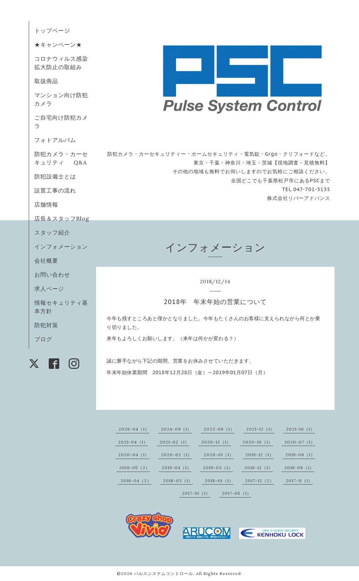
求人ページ (49, 288)
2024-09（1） (176, 429)
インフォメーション (61, 246)
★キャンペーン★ (58, 44)
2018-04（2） (136, 480)
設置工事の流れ (55, 190)
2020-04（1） (133, 454)
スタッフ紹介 (52, 232)
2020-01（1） (219, 454)
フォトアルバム (55, 139)
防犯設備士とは (55, 176)
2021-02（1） (174, 442)
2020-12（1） (216, 442)
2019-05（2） (134, 467)
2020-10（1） (258, 442)
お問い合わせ (52, 274)
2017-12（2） (259, 480)
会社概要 (46, 260)
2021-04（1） (133, 442)
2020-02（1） (176, 454)
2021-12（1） (260, 429)
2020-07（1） (299, 442)
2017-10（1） (196, 493)
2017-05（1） (236, 493)
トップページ (52, 30)
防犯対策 (46, 325)
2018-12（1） (258, 467)
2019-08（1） (300, 454)
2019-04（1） (176, 467)
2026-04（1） (133, 429)
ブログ (43, 339)
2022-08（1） (219, 429)
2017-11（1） (299, 480)
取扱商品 (46, 81)
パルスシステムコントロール (163, 573)
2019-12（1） (259, 454)
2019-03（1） (218, 467)
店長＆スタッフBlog (61, 218)
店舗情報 (46, 204)
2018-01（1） (219, 480)
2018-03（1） (178, 480)
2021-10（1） (300, 429)
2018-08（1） (299, 467)
